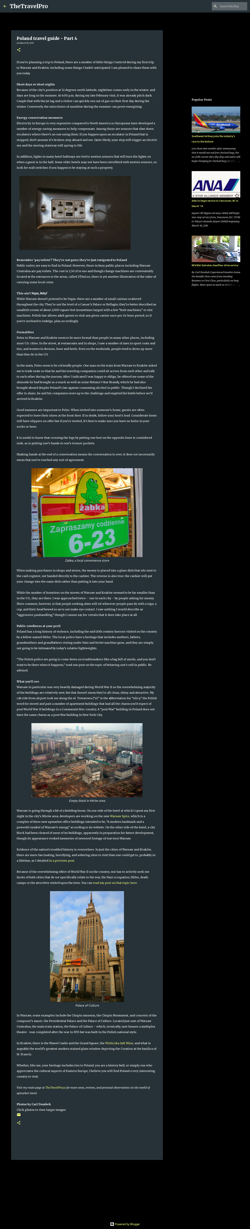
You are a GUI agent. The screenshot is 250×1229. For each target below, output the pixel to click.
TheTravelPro (29, 6)
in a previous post (61, 860)
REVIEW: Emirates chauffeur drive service (215, 265)
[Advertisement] (87, 1189)
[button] (19, 50)
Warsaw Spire (119, 816)
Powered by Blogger (125, 1224)
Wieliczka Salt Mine (119, 1043)
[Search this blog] (229, 6)
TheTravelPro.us (55, 1087)
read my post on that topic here (115, 883)
